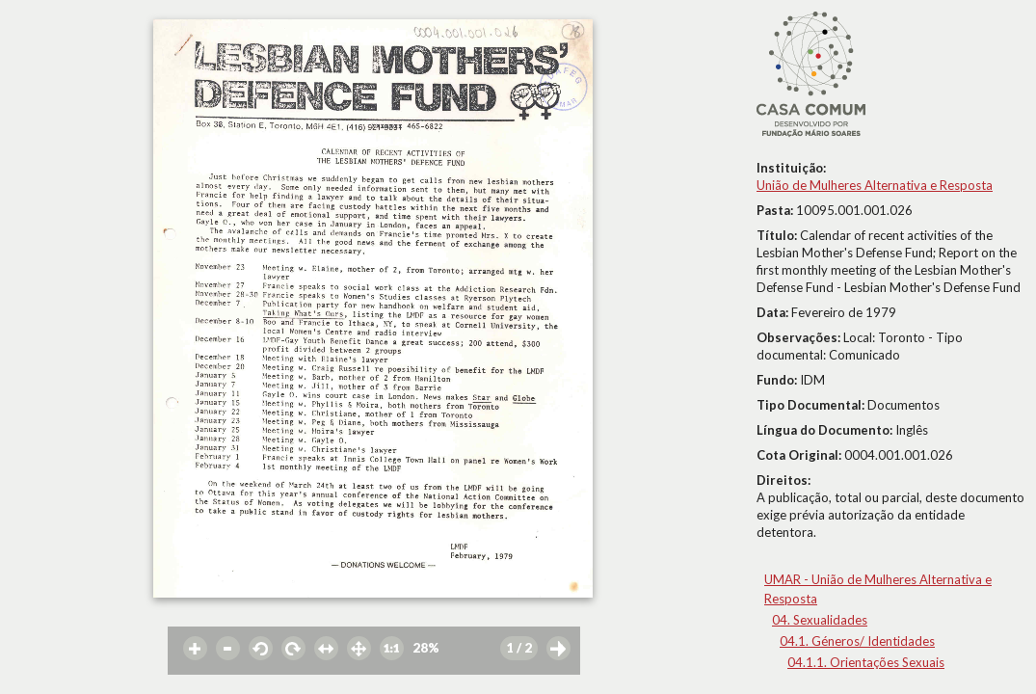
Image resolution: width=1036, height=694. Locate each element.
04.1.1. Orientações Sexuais (865, 662)
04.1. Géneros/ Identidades (857, 641)
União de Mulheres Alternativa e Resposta (875, 185)
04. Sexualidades (819, 619)
